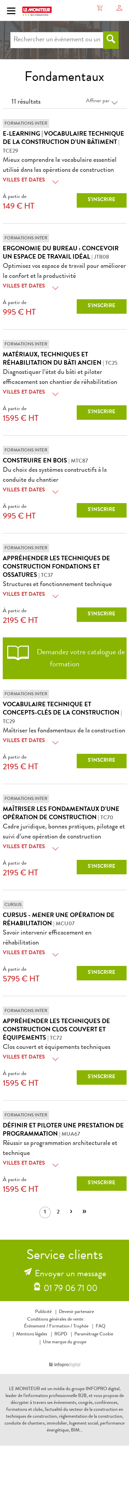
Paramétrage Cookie (93, 1334)
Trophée (80, 1326)
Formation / (60, 1326)
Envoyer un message (70, 1274)
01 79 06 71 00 (70, 1289)
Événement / (36, 1326)
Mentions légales (31, 1334)
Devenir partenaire (76, 1312)
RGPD (60, 1334)
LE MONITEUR (24, 1389)
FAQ (100, 1326)
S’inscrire (101, 200)
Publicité (43, 1312)
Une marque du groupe (64, 1342)
